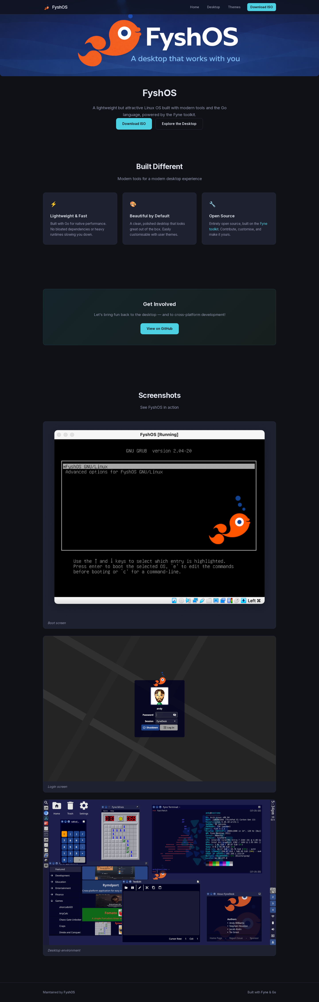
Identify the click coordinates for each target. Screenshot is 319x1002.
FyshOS (69, 992)
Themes (234, 7)
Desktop (213, 7)
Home (194, 7)
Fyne (264, 992)
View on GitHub (160, 329)
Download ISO (261, 7)
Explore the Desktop (179, 124)
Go (274, 992)
